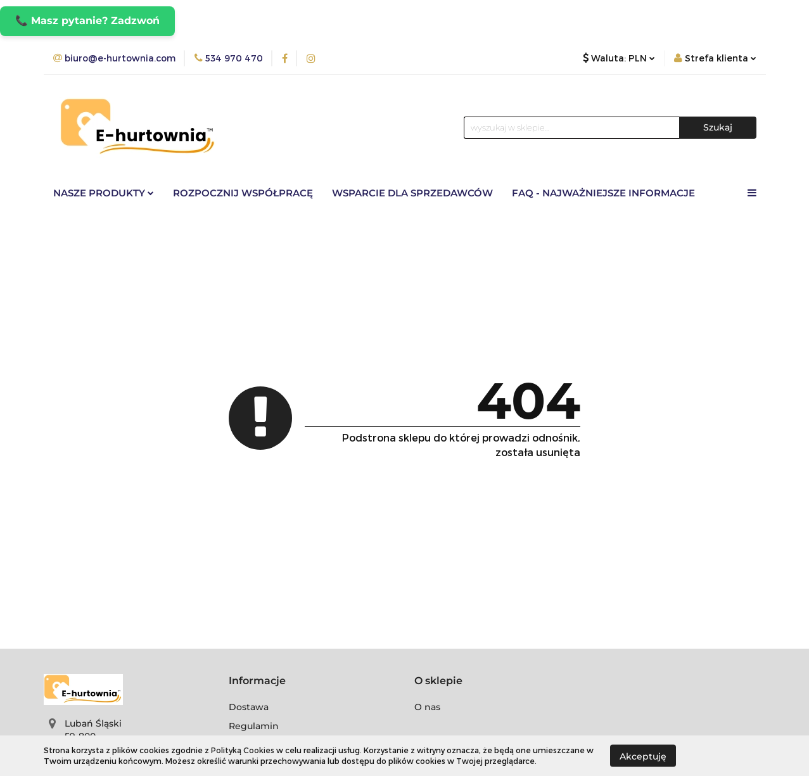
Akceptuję (643, 755)
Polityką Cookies (242, 750)
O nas (427, 707)
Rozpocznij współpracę (243, 193)
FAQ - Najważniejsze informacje (603, 193)
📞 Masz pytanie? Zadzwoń (87, 21)
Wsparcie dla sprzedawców (412, 193)
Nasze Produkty (103, 193)
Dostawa (249, 707)
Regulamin (254, 726)
